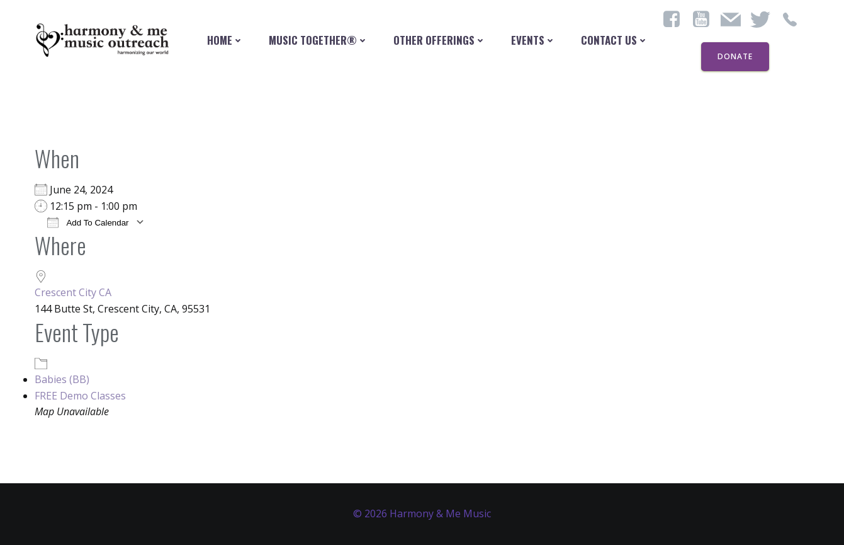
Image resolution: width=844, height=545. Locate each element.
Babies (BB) (62, 379)
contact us (614, 40)
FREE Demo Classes (80, 396)
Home (225, 40)
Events (533, 40)
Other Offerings (439, 40)
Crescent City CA (73, 292)
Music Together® (318, 40)
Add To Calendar (88, 222)
